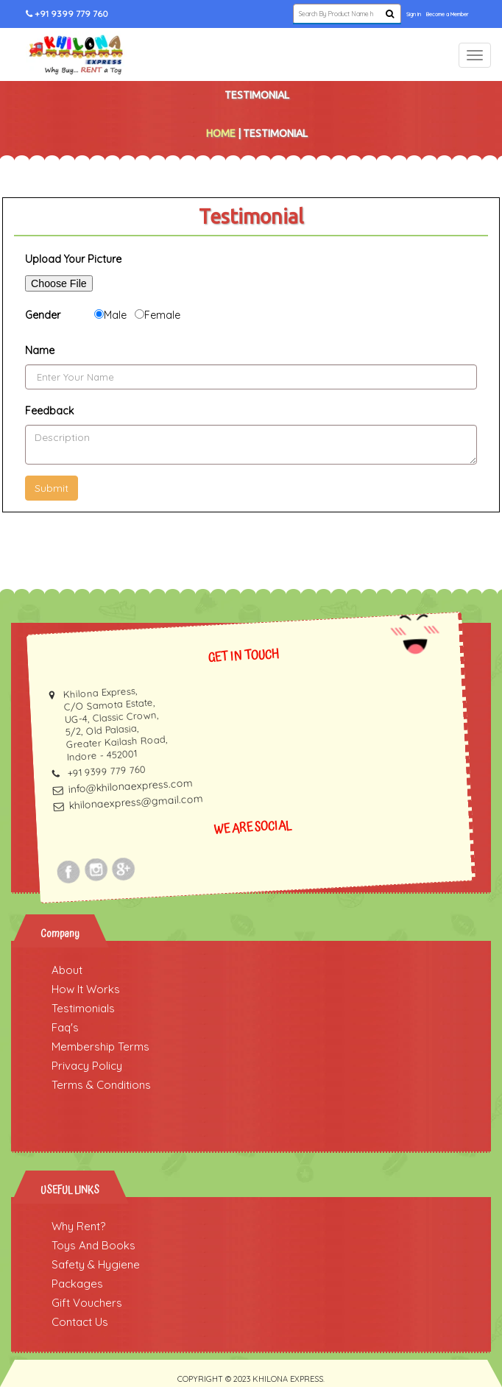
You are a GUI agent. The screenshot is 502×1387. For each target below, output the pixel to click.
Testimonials (83, 1008)
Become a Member (447, 14)
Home (221, 133)
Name (39, 350)
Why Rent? (78, 1226)
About (67, 970)
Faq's (65, 1027)
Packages (77, 1284)
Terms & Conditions (101, 1085)
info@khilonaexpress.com (130, 786)
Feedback (49, 410)
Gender (42, 315)
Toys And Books (93, 1245)
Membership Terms (100, 1047)
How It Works (86, 989)
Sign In (413, 14)
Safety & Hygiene (96, 1264)
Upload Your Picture (73, 259)
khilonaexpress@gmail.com (136, 802)
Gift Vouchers (87, 1303)
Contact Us (80, 1322)
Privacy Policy (87, 1066)
